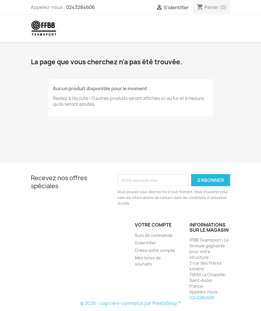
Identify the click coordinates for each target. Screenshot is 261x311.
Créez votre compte (155, 250)
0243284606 (80, 7)
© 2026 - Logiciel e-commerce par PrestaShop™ (130, 303)
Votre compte (153, 225)
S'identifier (145, 243)
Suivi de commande (154, 235)
